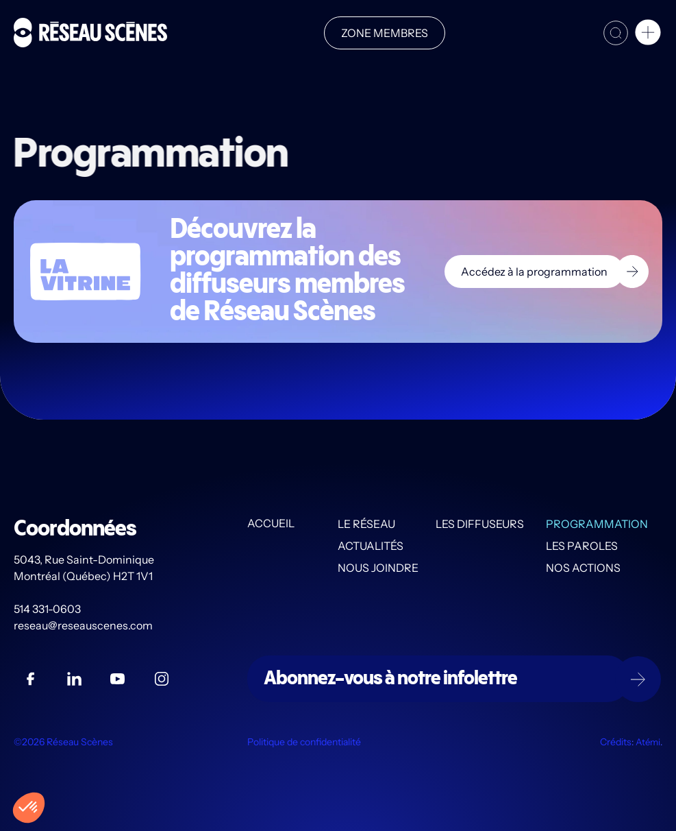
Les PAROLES (582, 545)
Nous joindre (378, 567)
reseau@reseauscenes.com (84, 625)
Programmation (597, 523)
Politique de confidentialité (304, 742)
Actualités (370, 545)
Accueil (271, 523)
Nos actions (583, 567)
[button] (648, 34)
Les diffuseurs (480, 523)
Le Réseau (366, 523)
